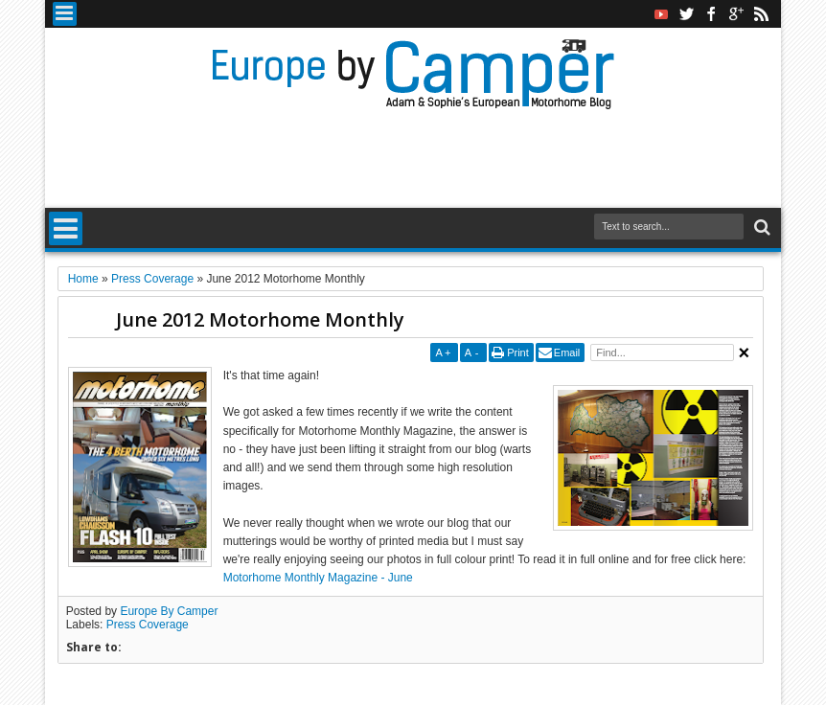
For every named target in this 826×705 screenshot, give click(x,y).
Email (567, 352)
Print (518, 352)
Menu (65, 14)
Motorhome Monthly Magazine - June (318, 577)
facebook (711, 14)
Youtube (661, 14)
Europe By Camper (169, 611)
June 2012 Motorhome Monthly (260, 319)
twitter (686, 14)
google (735, 14)
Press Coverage (147, 624)
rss (760, 14)
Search (760, 227)
